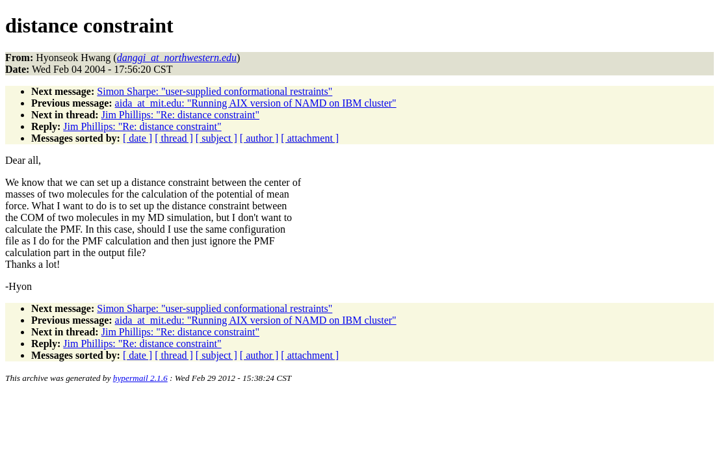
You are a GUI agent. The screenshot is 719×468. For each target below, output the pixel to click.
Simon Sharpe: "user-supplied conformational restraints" (214, 91)
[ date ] (137, 138)
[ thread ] (174, 138)
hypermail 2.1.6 (140, 378)
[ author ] (259, 138)
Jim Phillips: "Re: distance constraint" (180, 114)
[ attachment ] (310, 138)
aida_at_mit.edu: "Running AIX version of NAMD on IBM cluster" (256, 103)
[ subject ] (216, 138)
